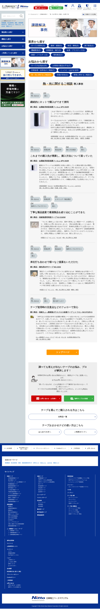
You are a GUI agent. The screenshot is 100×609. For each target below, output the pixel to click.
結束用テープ (41, 492)
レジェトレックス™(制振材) (76, 482)
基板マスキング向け (13, 514)
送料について (11, 564)
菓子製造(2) (89, 46)
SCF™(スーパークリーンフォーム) (78, 480)
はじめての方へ (44, 432)
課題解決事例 (11, 553)
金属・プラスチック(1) (76, 50)
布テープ (40, 484)
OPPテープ (11, 24)
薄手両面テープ (12, 488)
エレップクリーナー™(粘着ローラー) (78, 487)
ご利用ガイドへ (80, 432)
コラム (10, 551)
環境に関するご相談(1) (83, 75)
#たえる (63, 337)
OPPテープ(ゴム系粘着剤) (45, 480)
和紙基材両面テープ (13, 502)
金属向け (10, 506)
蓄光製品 (40, 504)
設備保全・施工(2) (53, 50)
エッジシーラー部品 (74, 512)
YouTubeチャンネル (13, 555)
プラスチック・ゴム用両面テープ (17, 482)
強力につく (18, 24)
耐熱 (16, 22)
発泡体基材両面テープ (14, 496)
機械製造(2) (35, 50)
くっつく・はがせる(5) (69, 70)
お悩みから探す (7, 46)
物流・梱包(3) (73, 46)
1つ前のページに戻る (90, 14)
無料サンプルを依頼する (14, 587)
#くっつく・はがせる (85, 136)
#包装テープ (43, 289)
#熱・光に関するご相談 (58, 138)
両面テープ (9, 26)
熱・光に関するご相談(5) (41, 75)
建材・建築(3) (56, 46)
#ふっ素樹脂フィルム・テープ (45, 337)
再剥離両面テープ (12, 484)
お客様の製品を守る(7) (62, 66)
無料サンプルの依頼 (81, 399)
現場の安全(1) (62, 75)
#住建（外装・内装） (72, 138)
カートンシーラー (73, 497)
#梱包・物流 (75, 289)
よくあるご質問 (12, 562)
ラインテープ (41, 502)
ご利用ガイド (11, 560)
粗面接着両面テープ (13, 486)
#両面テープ (44, 237)
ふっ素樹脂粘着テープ (14, 533)
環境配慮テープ (42, 478)
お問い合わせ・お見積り (48, 399)
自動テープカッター (74, 503)
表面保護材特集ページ (14, 526)
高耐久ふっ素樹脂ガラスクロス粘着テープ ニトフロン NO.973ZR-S (65, 312)
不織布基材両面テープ (14, 492)
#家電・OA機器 (85, 138)
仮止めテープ (41, 490)
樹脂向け (10, 510)
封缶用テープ (41, 488)
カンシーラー (72, 499)
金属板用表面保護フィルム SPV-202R (54, 107)
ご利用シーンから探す (9, 53)
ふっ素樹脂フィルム (13, 531)
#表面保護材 (54, 136)
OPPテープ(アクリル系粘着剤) (46, 482)
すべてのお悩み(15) (39, 66)
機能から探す (6, 39)
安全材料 (40, 506)
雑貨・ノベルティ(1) (39, 55)
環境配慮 (3, 22)
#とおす (59, 237)
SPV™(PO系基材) (13, 516)
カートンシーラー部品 (74, 508)
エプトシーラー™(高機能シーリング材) (79, 478)
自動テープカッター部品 (75, 514)
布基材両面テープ (12, 500)
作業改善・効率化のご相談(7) (42, 70)
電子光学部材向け (12, 512)
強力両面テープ (12, 480)
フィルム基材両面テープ (14, 494)
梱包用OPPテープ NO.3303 (50, 267)
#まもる (61, 136)
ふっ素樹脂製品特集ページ (15, 535)
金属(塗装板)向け (12, 508)
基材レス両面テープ (13, 498)
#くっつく (52, 237)
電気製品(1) (57, 55)
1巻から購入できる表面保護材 (16, 524)
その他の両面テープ (13, 490)
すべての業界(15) (38, 46)
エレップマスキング (13, 522)
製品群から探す (7, 32)
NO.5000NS (10, 22)
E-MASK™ (11, 520)
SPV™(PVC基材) (12, 518)
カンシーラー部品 (73, 510)
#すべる (57, 337)
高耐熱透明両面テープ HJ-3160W (52, 217)
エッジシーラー (73, 501)
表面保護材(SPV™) (27, 463)
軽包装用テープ (42, 486)
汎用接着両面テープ (13, 478)
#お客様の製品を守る (71, 136)
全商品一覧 (62, 417)
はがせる (49, 463)
